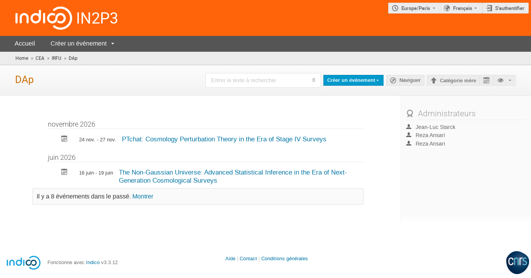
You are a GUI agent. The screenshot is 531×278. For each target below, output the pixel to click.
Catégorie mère (458, 80)
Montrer (142, 196)
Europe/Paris (415, 8)
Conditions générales (284, 258)
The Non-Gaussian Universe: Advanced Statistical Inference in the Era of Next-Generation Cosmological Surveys (233, 176)
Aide (230, 258)
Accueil (25, 43)
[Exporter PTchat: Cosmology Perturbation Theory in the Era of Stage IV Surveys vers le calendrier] (64, 139)
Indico (93, 262)
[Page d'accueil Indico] (36, 18)
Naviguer (410, 80)
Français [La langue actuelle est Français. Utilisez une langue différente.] (462, 8)
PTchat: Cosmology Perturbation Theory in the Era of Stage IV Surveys (224, 139)
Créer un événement (79, 43)
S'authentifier (509, 8)
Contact (248, 258)
